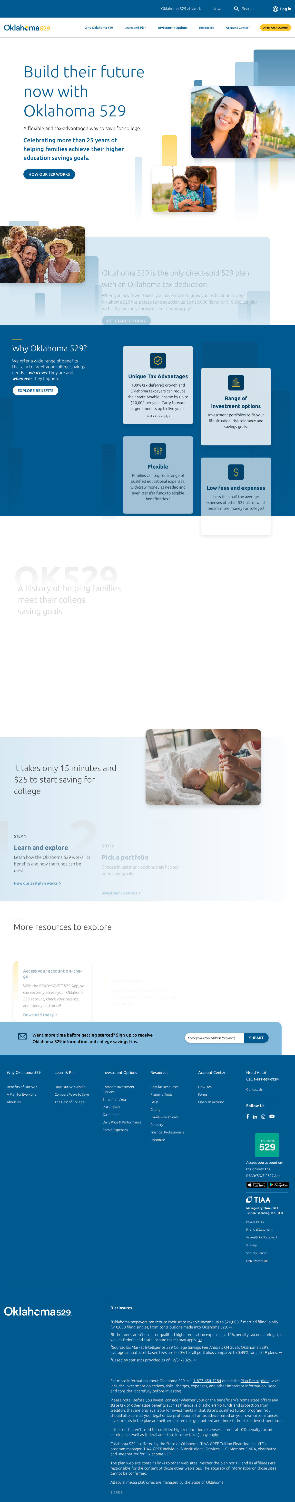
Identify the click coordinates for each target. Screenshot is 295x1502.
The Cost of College (70, 1102)
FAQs (154, 1102)
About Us (14, 1102)
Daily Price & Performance (122, 1122)
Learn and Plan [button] (136, 27)
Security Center (256, 1253)
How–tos (205, 1087)
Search (243, 9)
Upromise (157, 1140)
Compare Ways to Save (72, 1094)
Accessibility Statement (261, 1237)
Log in (282, 9)
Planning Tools (161, 1094)
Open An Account (276, 27)
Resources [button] (206, 27)
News (217, 8)
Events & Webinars (164, 1117)
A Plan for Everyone (22, 1094)
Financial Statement (259, 1229)
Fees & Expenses (115, 1130)
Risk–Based (111, 1107)
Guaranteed (111, 1115)
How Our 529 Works (49, 174)
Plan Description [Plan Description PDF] (255, 1381)
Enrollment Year (115, 1099)
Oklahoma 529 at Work (181, 8)
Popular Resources (164, 1087)
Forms (202, 1094)
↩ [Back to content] (230, 1327)
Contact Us (254, 1089)
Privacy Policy (255, 1221)
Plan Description (257, 1260)
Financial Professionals (167, 1132)
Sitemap (251, 1245)
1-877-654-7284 (266, 1079)
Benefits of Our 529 (22, 1087)
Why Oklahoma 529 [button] (99, 27)
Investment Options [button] (172, 27)
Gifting (155, 1109)
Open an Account (211, 1102)
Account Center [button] (237, 27)
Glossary (156, 1125)
